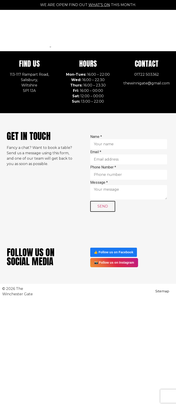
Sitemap (162, 291)
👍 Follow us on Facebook (113, 252)
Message (99, 182)
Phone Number (103, 167)
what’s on (99, 5)
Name (96, 137)
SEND (102, 206)
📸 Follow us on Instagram (114, 262)
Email (95, 152)
